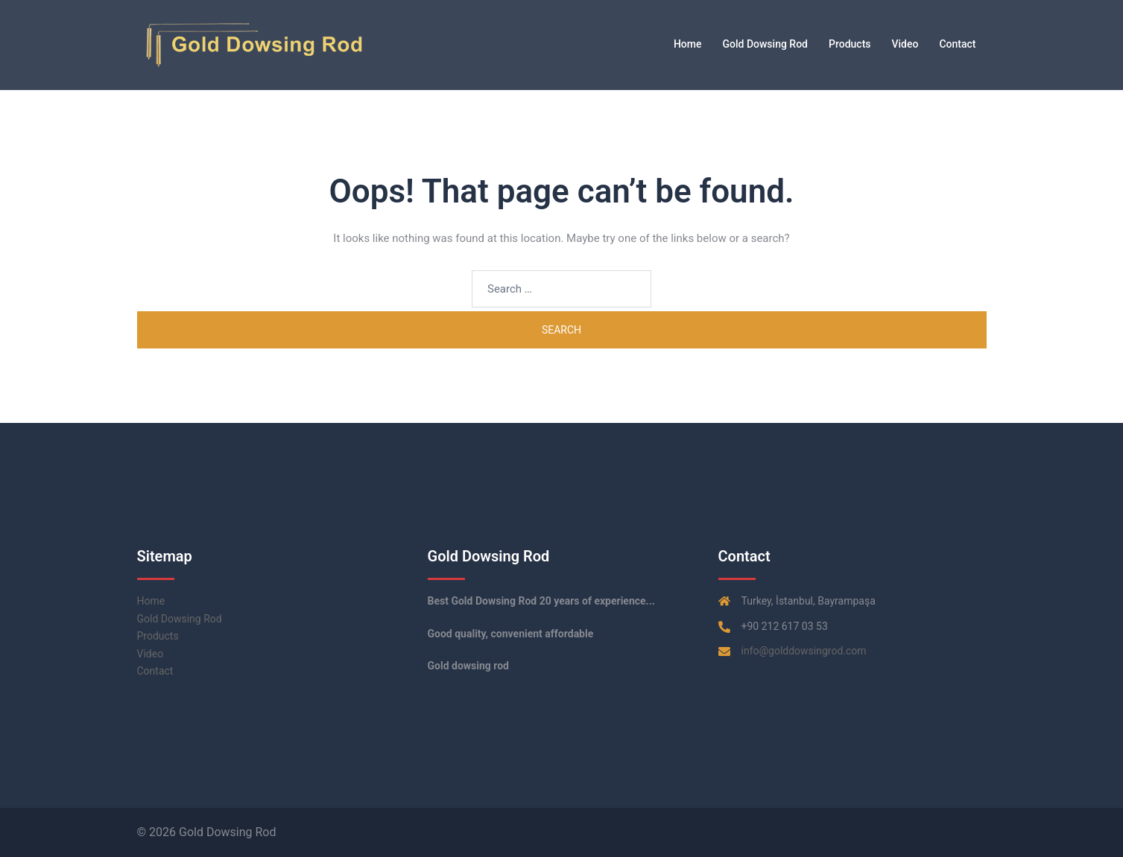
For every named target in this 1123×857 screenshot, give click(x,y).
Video (905, 44)
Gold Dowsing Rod (765, 44)
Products (850, 44)
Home (688, 44)
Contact (957, 44)
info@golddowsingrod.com (804, 651)
